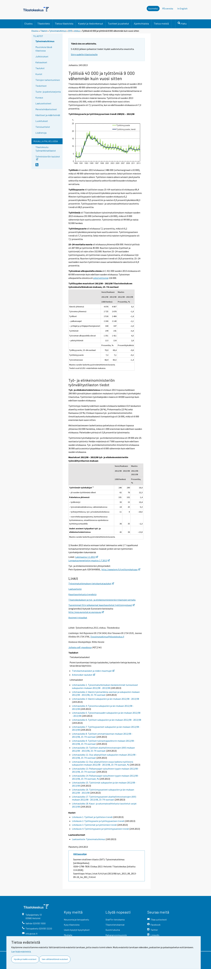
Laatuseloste (75, 588)
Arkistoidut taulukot (83, 674)
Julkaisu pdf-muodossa (80, 647)
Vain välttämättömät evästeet (55, 959)
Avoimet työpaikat (77, 617)
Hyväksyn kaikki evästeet (25, 959)
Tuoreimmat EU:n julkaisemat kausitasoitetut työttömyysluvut (101, 605)
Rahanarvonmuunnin (116, 935)
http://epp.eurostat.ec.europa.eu (86, 612)
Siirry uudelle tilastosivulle (84, 54)
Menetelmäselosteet (46, 109)
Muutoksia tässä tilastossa (43, 49)
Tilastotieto (43, 23)
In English (182, 8)
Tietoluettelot (42, 126)
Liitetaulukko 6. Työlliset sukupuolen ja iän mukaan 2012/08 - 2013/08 (106, 719)
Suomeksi (153, 8)
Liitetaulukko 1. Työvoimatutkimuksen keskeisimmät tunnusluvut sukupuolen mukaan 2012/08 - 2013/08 (105, 686)
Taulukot (40, 68)
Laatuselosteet (43, 103)
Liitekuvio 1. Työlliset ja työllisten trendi (92, 817)
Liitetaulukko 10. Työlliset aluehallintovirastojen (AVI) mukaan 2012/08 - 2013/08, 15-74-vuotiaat (103, 749)
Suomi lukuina (113, 929)
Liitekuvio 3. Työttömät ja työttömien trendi (94, 824)
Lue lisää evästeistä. (21, 951)
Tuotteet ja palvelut (118, 23)
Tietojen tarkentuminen (47, 79)
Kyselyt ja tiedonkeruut (90, 23)
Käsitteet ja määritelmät (47, 115)
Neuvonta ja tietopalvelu (76, 919)
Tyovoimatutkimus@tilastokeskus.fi (107, 636)
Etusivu (28, 23)
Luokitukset (41, 121)
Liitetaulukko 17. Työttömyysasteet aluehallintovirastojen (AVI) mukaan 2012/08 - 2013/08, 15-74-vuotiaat (104, 798)
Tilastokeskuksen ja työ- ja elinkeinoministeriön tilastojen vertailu (102, 599)
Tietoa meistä (161, 23)
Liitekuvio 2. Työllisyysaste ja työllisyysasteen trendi (98, 821)
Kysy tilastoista (71, 924)
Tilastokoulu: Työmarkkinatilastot (45, 149)
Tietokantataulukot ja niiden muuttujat (93, 670)
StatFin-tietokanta (115, 919)
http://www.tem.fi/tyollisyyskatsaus (120, 569)
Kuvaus (39, 97)
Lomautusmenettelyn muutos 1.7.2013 (89, 560)
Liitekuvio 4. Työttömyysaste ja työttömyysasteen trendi (100, 828)
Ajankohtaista (141, 23)
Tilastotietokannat (115, 924)
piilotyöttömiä (100, 278)
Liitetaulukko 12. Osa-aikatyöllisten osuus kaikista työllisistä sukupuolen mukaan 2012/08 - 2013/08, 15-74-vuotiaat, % (102, 763)
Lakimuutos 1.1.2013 (86, 556)
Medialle (68, 935)
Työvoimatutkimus (57, 31)
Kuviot (38, 74)
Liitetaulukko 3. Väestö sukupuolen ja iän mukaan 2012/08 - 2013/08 (105, 698)
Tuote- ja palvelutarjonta (48, 91)
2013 (70, 31)
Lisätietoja (40, 132)
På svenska (167, 8)
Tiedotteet (41, 85)
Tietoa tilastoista (64, 23)
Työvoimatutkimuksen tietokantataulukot (91, 583)
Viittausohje (79, 854)
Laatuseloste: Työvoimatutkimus (88, 839)
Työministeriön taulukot (47, 157)
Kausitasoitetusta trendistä (82, 594)
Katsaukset (41, 62)
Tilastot (43, 31)
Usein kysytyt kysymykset (77, 929)
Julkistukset (41, 56)
